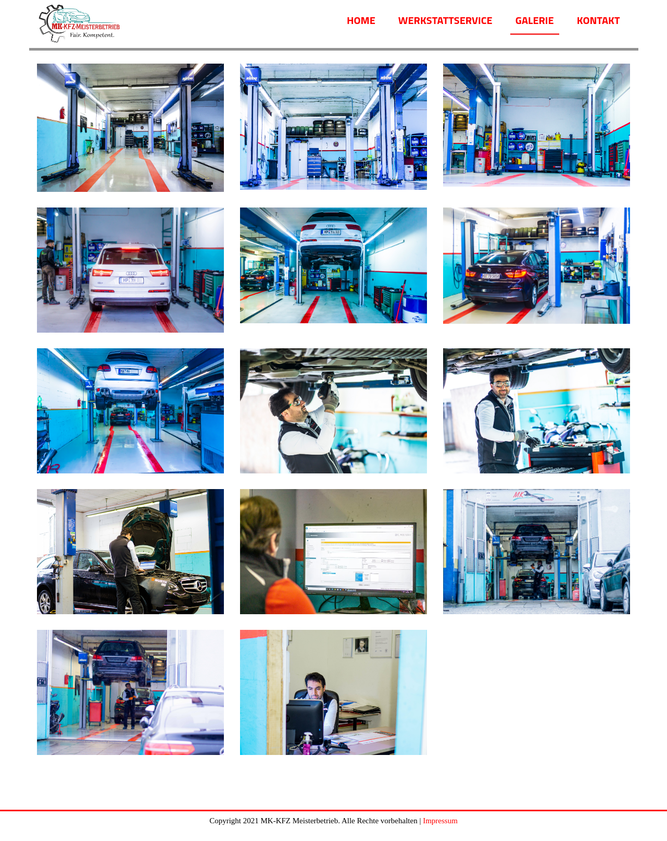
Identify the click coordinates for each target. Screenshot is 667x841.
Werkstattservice (445, 20)
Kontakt (598, 20)
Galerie (534, 20)
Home (361, 20)
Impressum (440, 820)
